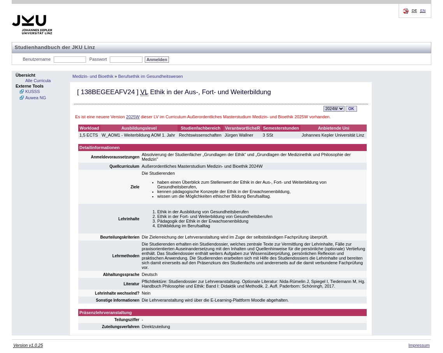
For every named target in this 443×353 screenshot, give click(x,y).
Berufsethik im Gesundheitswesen (150, 76)
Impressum (418, 345)
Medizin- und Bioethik (92, 76)
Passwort (98, 59)
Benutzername (37, 59)
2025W (133, 116)
